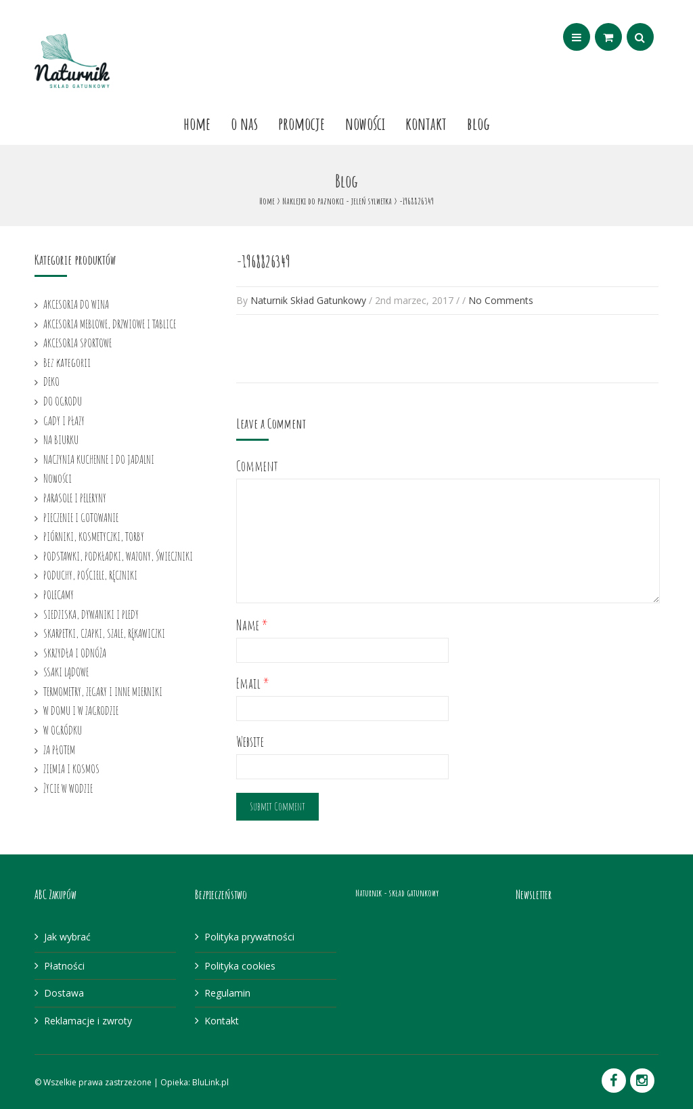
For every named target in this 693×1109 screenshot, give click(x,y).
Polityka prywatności (249, 936)
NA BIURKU (61, 439)
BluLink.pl (210, 1082)
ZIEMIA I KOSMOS (71, 768)
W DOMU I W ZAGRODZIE (80, 710)
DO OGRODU (62, 400)
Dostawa (64, 992)
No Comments (500, 300)
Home (196, 123)
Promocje (301, 123)
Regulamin (227, 992)
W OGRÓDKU (62, 729)
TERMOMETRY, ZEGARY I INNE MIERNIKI (102, 691)
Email (252, 683)
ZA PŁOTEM (59, 749)
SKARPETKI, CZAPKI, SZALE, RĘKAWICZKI (104, 633)
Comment (257, 466)
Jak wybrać (67, 936)
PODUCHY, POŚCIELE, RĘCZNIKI (90, 574)
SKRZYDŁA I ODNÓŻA (74, 652)
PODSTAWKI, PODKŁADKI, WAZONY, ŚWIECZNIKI (118, 555)
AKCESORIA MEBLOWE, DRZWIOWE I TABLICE (109, 323)
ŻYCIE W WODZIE (68, 788)
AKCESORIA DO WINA (76, 304)
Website (250, 742)
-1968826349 (263, 261)
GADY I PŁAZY (64, 420)
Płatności (64, 965)
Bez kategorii (67, 362)
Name (252, 625)
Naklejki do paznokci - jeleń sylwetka (337, 200)
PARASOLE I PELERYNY (74, 497)
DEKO (51, 381)
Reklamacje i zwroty (88, 1020)
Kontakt (426, 123)
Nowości (365, 123)
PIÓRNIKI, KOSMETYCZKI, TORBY (93, 536)
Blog (478, 123)
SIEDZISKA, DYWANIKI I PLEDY (91, 614)
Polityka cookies (239, 965)
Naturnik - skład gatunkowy (397, 892)
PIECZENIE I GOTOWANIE (80, 517)
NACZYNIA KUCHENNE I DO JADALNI (98, 459)
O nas (244, 123)
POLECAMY (58, 594)
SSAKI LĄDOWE (66, 671)
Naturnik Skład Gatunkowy (308, 300)
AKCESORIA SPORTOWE (77, 342)
